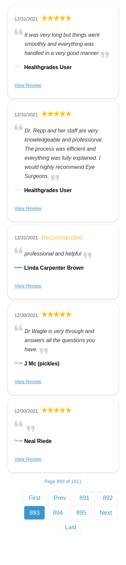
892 (108, 498)
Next (105, 512)
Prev (60, 498)
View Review (27, 85)
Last (71, 527)
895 (81, 512)
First (34, 498)
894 (58, 512)
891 (84, 498)
